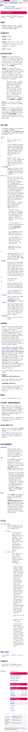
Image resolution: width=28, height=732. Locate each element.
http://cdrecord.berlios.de (13, 665)
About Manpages (13, 3)
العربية (12, 701)
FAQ (20, 3)
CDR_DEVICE (8, 531)
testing (12, 692)
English (12, 703)
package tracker (15, 678)
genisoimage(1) (6, 655)
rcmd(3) (17, 463)
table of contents (16, 684)
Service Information (10, 6)
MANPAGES (6, 0)
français (13, 705)
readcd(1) (20, 655)
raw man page (14, 680)
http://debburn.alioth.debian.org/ (12, 432)
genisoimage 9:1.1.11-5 (17, 717)
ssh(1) (4, 656)
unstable (7, 8)
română (13, 710)
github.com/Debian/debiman (20, 728)
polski (12, 708)
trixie (12, 690)
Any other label (9, 552)
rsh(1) (15, 475)
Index (6, 3)
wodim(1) (14, 655)
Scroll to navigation (7, 12)
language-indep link (16, 676)
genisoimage (12, 8)
